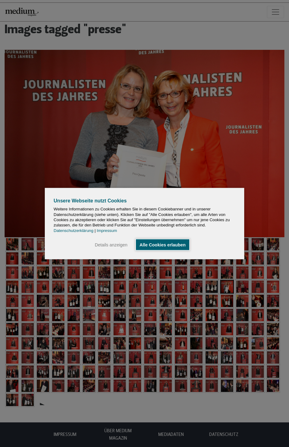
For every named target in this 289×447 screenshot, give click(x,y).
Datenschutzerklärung (74, 230)
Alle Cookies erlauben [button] (163, 244)
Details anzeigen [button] (111, 244)
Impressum (107, 230)
